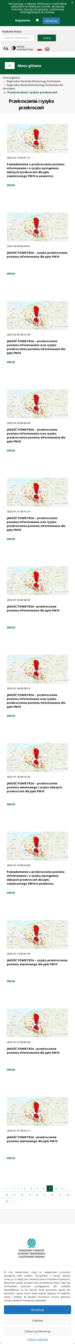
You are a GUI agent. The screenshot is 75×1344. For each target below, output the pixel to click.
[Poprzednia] (6, 1188)
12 (21, 1195)
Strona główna (11, 77)
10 (6, 1195)
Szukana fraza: (12, 31)
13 (29, 1195)
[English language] (47, 49)
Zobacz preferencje (37, 1331)
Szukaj (47, 38)
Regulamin (22, 20)
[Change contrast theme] (22, 48)
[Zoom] (5, 48)
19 (6, 1201)
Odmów (37, 1320)
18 (67, 1195)
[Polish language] (39, 49)
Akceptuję (51, 21)
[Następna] (13, 1201)
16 (52, 1195)
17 (59, 1195)
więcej (11, 185)
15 (44, 1195)
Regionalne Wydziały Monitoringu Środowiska (34, 81)
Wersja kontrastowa (25, 48)
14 (37, 1195)
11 (14, 1195)
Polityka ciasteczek (37, 1339)
